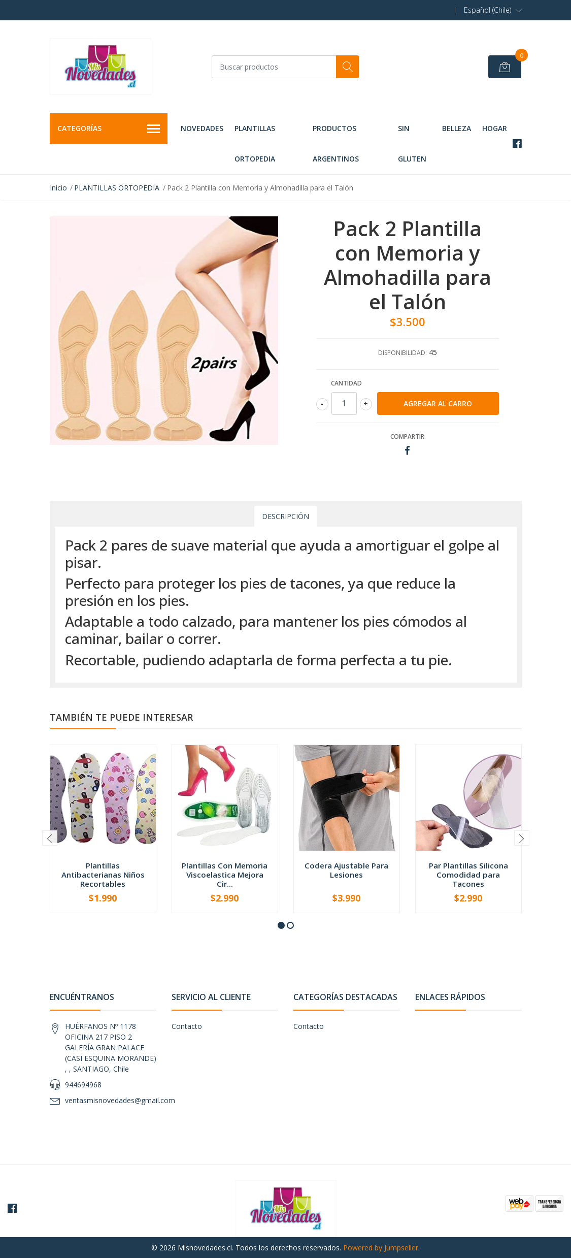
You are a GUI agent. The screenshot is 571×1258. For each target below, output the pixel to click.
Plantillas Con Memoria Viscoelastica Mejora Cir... (224, 874)
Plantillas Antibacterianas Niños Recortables (103, 874)
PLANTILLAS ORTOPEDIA (254, 143)
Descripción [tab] (285, 516)
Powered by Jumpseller (380, 1247)
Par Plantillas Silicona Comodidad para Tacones (468, 874)
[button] (493, 10)
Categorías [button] (108, 129)
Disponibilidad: (402, 352)
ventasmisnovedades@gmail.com (120, 1100)
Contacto (187, 1026)
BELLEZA (456, 128)
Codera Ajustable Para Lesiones (346, 870)
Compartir (407, 436)
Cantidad (346, 383)
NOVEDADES (202, 128)
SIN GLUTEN (412, 143)
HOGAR (494, 128)
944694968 (83, 1084)
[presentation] (49, 838)
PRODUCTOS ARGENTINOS (336, 143)
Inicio (58, 187)
